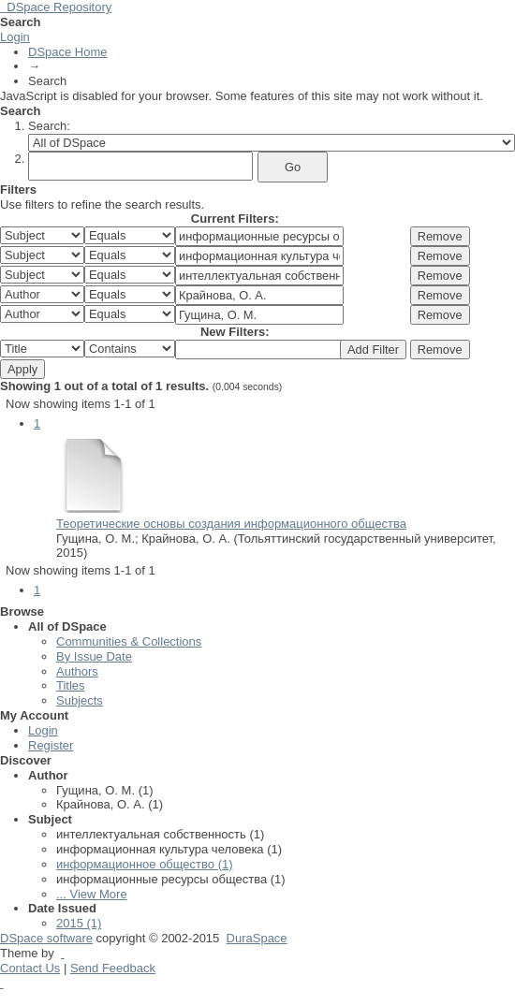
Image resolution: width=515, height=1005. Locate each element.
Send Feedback (112, 968)
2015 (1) (78, 923)
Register (50, 745)
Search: (49, 126)
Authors (77, 671)
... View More (91, 894)
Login (15, 37)
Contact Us (30, 968)
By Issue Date (94, 656)
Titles (70, 685)
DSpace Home (68, 52)
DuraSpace (257, 938)
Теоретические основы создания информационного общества (231, 524)
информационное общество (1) (144, 864)
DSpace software (46, 938)
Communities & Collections (128, 641)
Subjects (79, 700)
